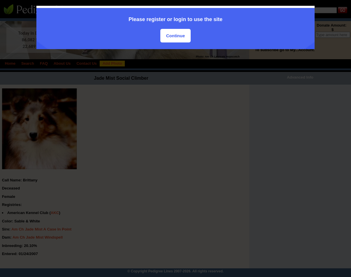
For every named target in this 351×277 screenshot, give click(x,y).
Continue (175, 35)
